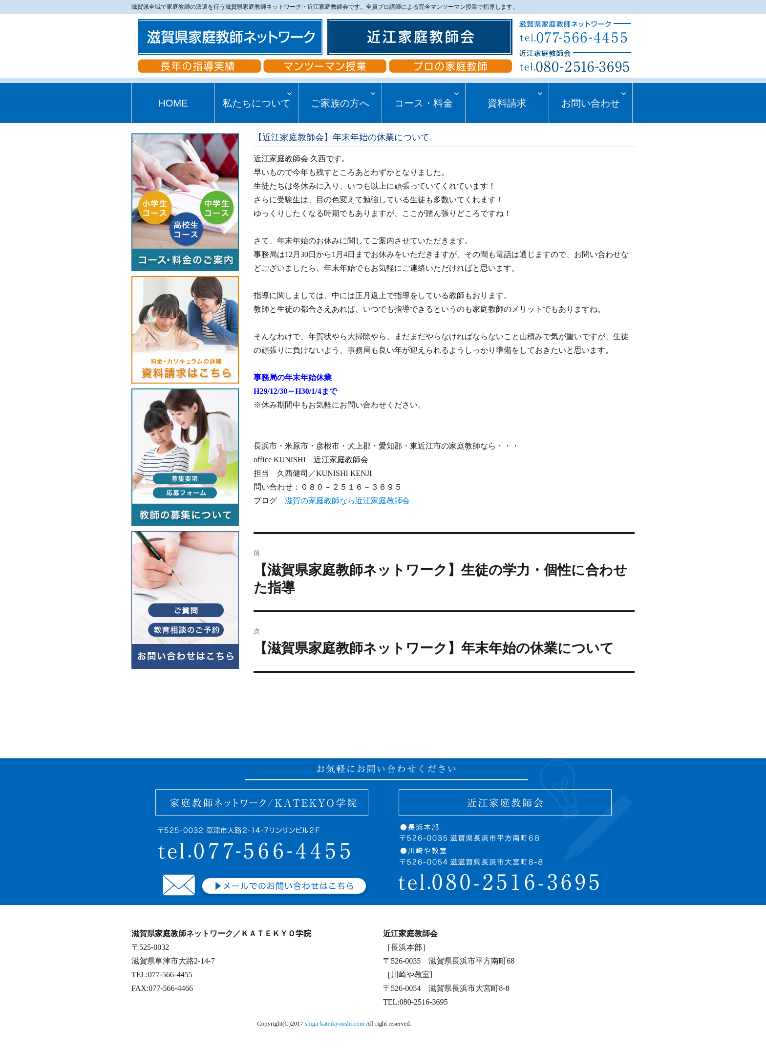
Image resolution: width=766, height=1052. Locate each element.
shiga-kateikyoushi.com (334, 1023)
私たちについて (256, 103)
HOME (173, 103)
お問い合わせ (590, 103)
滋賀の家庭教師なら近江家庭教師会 (347, 500)
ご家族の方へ (340, 103)
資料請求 (507, 103)
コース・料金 (423, 103)
